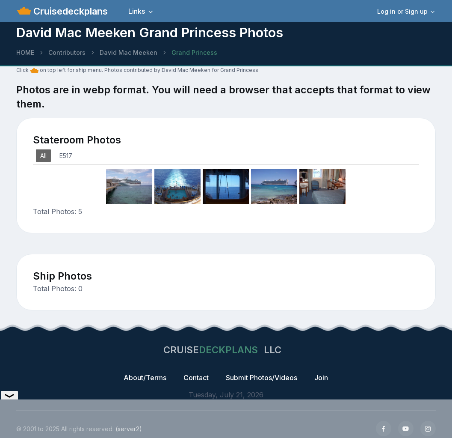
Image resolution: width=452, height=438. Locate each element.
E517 (65, 155)
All (43, 155)
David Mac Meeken (128, 52)
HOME (25, 52)
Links (136, 11)
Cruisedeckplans (69, 11)
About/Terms (145, 377)
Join (321, 377)
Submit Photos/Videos (261, 377)
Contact (196, 377)
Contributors (67, 52)
